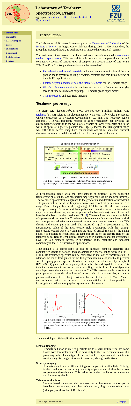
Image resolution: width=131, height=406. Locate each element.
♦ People (8, 45)
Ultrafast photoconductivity (58, 87)
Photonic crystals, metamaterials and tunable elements (72, 82)
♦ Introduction (11, 32)
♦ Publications (11, 48)
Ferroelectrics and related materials (62, 71)
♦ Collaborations (12, 57)
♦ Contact (9, 61)
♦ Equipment (10, 53)
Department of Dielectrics (61, 17)
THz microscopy (52, 95)
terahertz (41, 114)
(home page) (122, 402)
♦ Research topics (12, 40)
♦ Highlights (10, 36)
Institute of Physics (47, 46)
